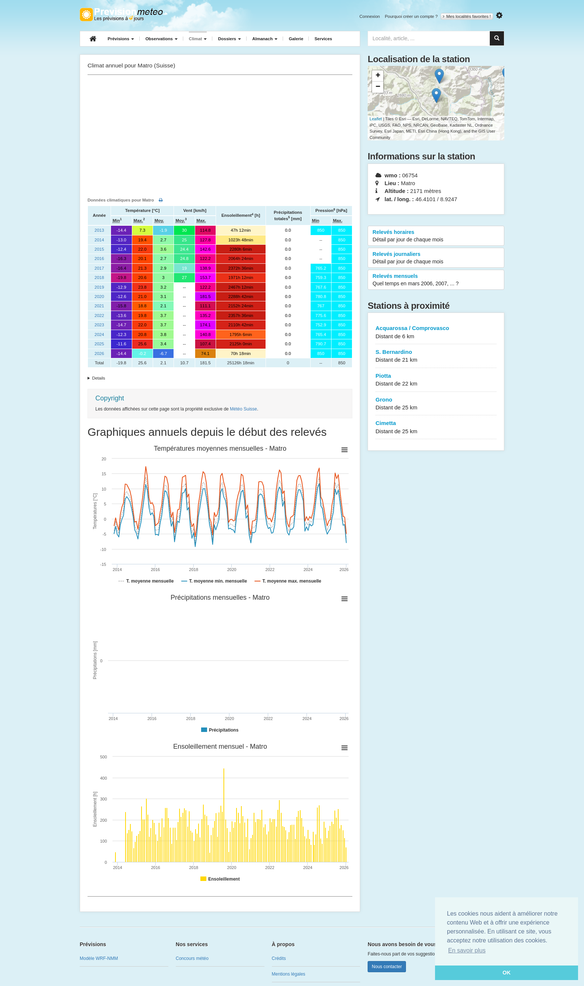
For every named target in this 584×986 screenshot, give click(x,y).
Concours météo (192, 958)
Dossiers (229, 39)
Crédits (279, 958)
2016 (99, 258)
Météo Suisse (243, 409)
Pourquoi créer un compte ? (411, 16)
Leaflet (375, 119)
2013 (99, 230)
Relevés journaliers (435, 258)
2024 (99, 334)
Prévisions (121, 39)
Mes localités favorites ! (467, 16)
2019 (99, 287)
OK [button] (506, 973)
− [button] (377, 87)
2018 (99, 277)
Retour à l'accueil (123, 14)
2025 (99, 344)
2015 (99, 249)
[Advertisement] (220, 134)
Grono (435, 404)
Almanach (264, 39)
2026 (99, 353)
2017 (99, 268)
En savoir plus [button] (467, 950)
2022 (99, 315)
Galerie (296, 39)
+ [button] (377, 76)
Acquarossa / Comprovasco (435, 332)
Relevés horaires (435, 236)
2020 (99, 296)
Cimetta (435, 427)
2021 (99, 306)
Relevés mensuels (435, 280)
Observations (161, 39)
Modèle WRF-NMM (99, 958)
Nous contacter (387, 966)
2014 (99, 240)
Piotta (435, 380)
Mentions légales (288, 974)
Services (323, 39)
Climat (198, 39)
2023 (99, 325)
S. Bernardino (435, 356)
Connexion (369, 16)
